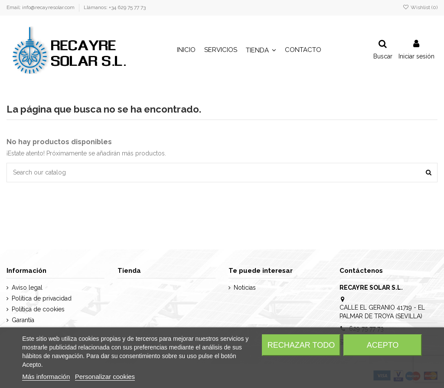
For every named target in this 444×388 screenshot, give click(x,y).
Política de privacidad (42, 298)
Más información (46, 376)
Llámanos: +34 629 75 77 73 (115, 7)
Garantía (23, 320)
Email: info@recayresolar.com (41, 7)
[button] (261, 50)
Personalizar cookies (105, 376)
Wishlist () (420, 7)
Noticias (245, 287)
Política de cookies (38, 309)
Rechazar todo (301, 345)
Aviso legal (27, 287)
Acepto (383, 345)
